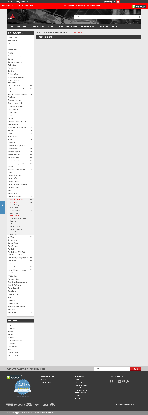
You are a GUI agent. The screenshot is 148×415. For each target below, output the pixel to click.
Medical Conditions (14, 175)
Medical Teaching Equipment (17, 184)
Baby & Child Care (14, 86)
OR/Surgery (12, 237)
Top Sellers (11, 71)
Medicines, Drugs (13, 187)
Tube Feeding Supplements (18, 218)
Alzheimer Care (13, 74)
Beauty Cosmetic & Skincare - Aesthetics (18, 95)
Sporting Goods (13, 294)
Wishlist (43, 380)
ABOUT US (116, 27)
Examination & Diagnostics (17, 127)
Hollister (11, 337)
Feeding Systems (15, 213)
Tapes (10, 297)
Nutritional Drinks (15, 226)
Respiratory (12, 68)
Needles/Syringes (37, 27)
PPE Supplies (12, 276)
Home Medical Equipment (16, 146)
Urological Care (13, 303)
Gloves (10, 133)
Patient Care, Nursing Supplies (18, 258)
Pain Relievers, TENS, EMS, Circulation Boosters (17, 253)
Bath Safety (12, 65)
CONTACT (103, 27)
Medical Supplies (13, 181)
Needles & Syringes (14, 196)
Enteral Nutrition (14, 208)
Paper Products (13, 246)
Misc (9, 190)
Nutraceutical (14, 224)
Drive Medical (12, 347)
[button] (2, 207)
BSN (9, 325)
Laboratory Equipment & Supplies (16, 165)
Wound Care (12, 312)
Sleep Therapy (12, 291)
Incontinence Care (14, 155)
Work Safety (12, 309)
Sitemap (50, 413)
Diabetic (10, 118)
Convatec (11, 343)
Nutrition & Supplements (16, 199)
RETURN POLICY (88, 27)
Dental (10, 115)
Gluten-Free (13, 221)
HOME (10, 27)
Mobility (10, 53)
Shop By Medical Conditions (17, 282)
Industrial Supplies (14, 152)
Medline (10, 334)
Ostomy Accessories (15, 62)
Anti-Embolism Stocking (16, 77)
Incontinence (12, 50)
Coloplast (11, 328)
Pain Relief (11, 249)
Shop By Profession (14, 285)
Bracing (10, 47)
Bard (9, 350)
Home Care (12, 143)
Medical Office (12, 178)
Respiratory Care (13, 279)
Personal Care (12, 267)
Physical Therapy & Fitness (17, 270)
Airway (10, 331)
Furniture (11, 130)
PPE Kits (11, 273)
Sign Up (112, 2)
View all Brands (13, 356)
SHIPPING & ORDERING (67, 27)
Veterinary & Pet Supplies (16, 306)
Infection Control (13, 158)
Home (10, 140)
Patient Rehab (12, 261)
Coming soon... (13, 38)
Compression (12, 112)
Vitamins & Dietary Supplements (15, 233)
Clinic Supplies (13, 109)
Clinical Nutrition (15, 202)
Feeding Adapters (15, 210)
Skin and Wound (13, 288)
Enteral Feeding (13, 124)
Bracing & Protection (15, 100)
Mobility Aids (21, 27)
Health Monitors (13, 137)
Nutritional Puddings (16, 229)
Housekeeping (13, 149)
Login (105, 2)
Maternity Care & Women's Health (17, 170)
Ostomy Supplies (13, 243)
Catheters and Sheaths (15, 106)
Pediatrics (11, 264)
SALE (10, 44)
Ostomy (10, 59)
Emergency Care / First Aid (17, 121)
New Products (13, 41)
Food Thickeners (14, 216)
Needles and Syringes (15, 56)
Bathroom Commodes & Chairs (16, 90)
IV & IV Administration (15, 161)
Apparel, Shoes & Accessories (13, 81)
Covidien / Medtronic (15, 340)
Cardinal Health (13, 353)
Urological (11, 300)
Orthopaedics (12, 240)
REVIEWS (51, 27)
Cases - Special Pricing (15, 103)
